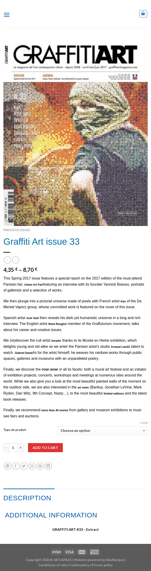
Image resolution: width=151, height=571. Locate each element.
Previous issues (16, 230)
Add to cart (45, 447)
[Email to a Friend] (32, 466)
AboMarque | (115, 560)
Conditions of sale (52, 565)
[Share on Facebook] (15, 466)
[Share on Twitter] (24, 466)
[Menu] (8, 14)
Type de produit (14, 430)
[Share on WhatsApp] (7, 466)
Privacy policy (102, 565)
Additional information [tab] (51, 515)
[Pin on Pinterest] (40, 466)
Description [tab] (27, 498)
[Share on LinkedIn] (48, 466)
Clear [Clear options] (144, 422)
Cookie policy (79, 565)
